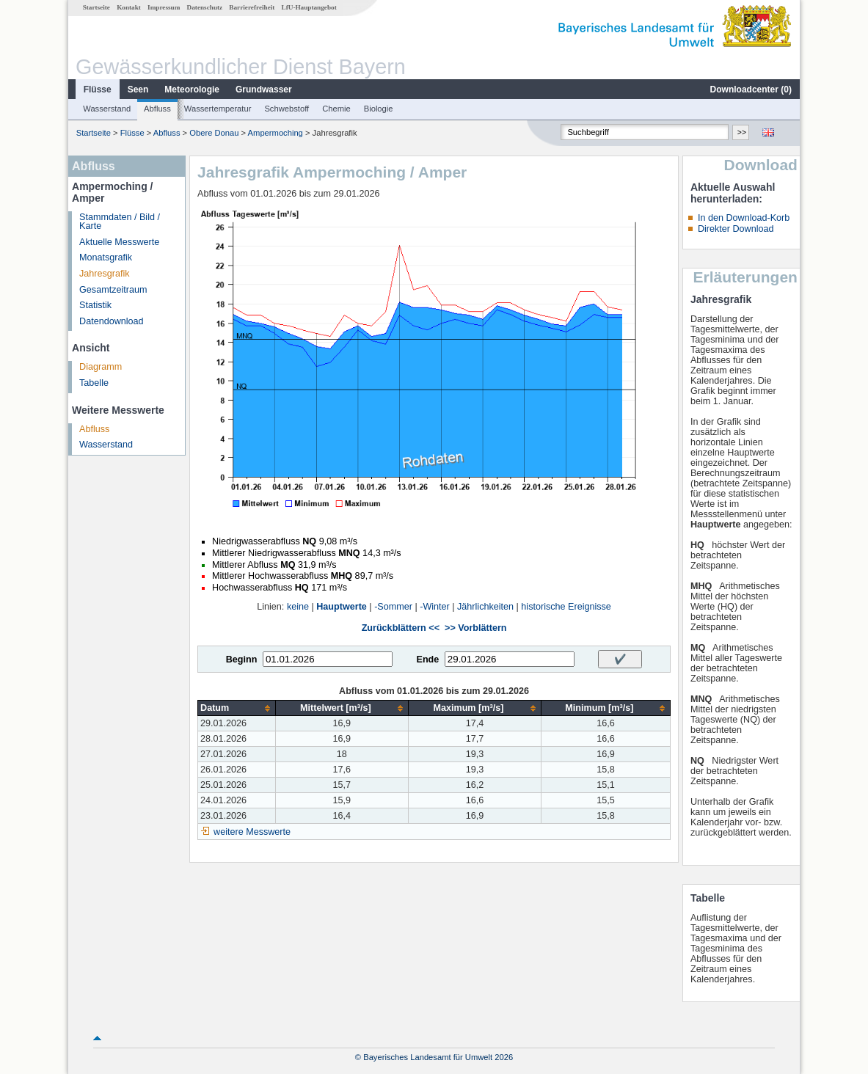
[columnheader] (236, 708)
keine (298, 607)
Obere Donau (213, 132)
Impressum (163, 7)
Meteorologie (191, 89)
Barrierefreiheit (251, 7)
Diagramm (100, 367)
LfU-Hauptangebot (309, 7)
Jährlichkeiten (485, 607)
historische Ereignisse (566, 607)
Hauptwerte (341, 607)
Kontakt (129, 7)
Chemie (336, 108)
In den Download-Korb (743, 218)
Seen (138, 89)
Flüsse (98, 89)
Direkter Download (736, 229)
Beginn (242, 659)
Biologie (378, 108)
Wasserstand (107, 108)
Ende (427, 659)
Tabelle (94, 383)
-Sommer (393, 607)
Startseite (96, 7)
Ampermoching (275, 132)
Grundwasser (264, 89)
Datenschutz (205, 7)
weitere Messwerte (252, 832)
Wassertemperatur (218, 108)
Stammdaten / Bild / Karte (119, 222)
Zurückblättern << (401, 628)
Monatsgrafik (105, 257)
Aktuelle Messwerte (119, 242)
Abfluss (157, 108)
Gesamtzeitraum (113, 290)
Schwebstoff (286, 108)
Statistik (95, 305)
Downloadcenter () (751, 89)
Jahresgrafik (104, 273)
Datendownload (111, 321)
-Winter (435, 607)
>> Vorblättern (475, 628)
